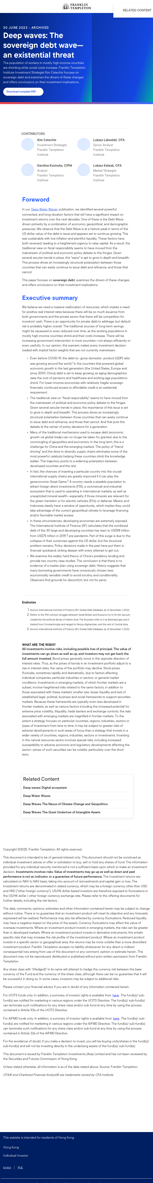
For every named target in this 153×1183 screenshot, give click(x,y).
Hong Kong (11, 1147)
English (7, 1167)
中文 (20, 1167)
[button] (76, 1155)
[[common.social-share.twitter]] (38, 765)
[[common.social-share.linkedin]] (31, 765)
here (116, 995)
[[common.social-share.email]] (44, 765)
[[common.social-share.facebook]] (25, 765)
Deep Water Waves (44, 209)
